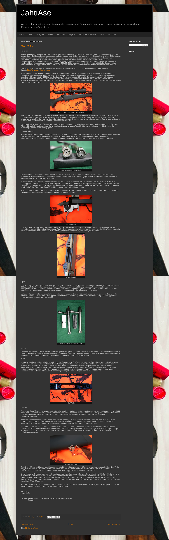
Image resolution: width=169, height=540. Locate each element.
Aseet (50, 34)
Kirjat (102, 34)
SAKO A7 (27, 46)
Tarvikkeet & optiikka (87, 34)
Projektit (72, 34)
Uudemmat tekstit (28, 524)
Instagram (40, 34)
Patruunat (61, 34)
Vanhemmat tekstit (113, 524)
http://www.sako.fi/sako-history (39, 70)
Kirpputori (112, 34)
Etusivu (22, 34)
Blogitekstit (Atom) (31, 528)
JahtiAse (36, 12)
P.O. (30, 34)
